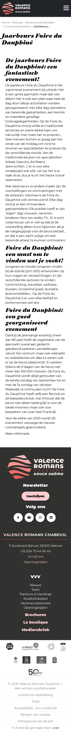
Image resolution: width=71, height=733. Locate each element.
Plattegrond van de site (35, 721)
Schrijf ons (35, 556)
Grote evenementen (17, 26)
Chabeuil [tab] (56, 535)
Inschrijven (35, 496)
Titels (36, 701)
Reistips (17, 22)
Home (6, 22)
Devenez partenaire (36, 603)
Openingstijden (36, 562)
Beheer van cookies (35, 714)
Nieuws (35, 585)
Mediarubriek (35, 630)
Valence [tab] (13, 535)
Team (35, 589)
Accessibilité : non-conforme (35, 708)
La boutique (35, 622)
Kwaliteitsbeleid (35, 598)
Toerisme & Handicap (35, 594)
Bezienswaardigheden (40, 22)
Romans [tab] (34, 535)
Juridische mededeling (35, 695)
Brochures (35, 614)
